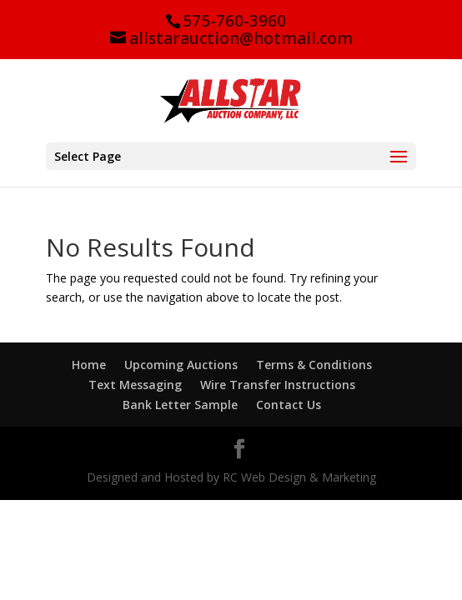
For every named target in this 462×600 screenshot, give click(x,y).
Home (89, 364)
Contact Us (288, 404)
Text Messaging (135, 384)
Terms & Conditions (314, 364)
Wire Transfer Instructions (277, 384)
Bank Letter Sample (180, 404)
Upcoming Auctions (181, 364)
